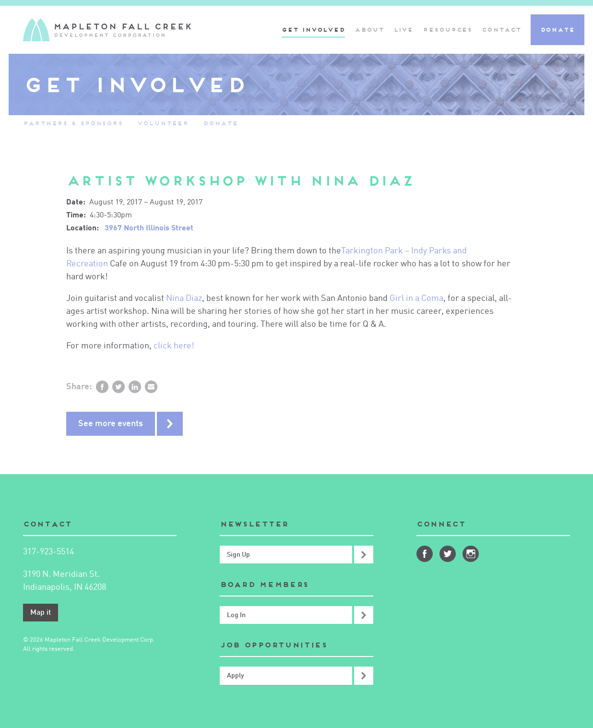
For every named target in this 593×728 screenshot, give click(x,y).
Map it (40, 613)
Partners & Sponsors (73, 123)
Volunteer (163, 123)
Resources (447, 29)
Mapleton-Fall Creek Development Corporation (107, 29)
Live (403, 29)
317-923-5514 (48, 552)
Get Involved (313, 29)
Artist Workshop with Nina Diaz (239, 180)
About (369, 29)
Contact (501, 29)
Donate (557, 29)
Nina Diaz (184, 298)
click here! (174, 346)
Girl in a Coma (416, 298)
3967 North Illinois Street (149, 228)
